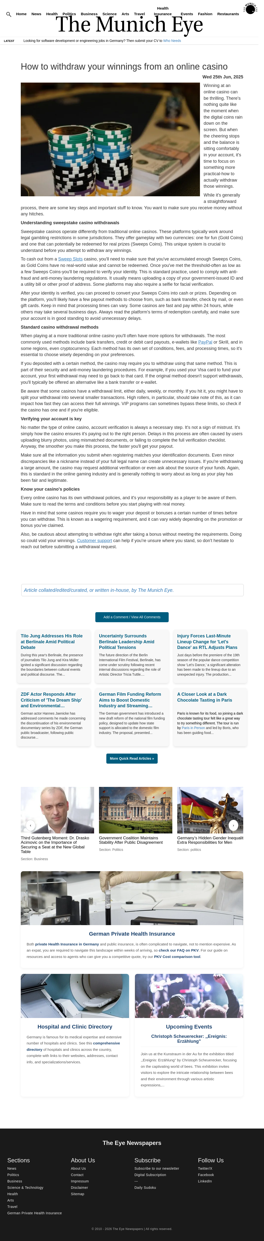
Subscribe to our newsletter (156, 1168)
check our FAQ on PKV (178, 950)
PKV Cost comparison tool (177, 957)
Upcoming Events (189, 1027)
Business (89, 14)
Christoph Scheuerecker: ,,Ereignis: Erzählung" (189, 1039)
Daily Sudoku (145, 1188)
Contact (77, 1175)
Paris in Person (193, 728)
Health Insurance (163, 11)
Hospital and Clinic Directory (74, 1027)
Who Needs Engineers (180, 41)
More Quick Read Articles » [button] (132, 758)
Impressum (80, 1181)
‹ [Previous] (30, 825)
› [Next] (233, 825)
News (36, 14)
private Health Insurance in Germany (67, 944)
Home (21, 14)
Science (109, 14)
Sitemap (77, 1194)
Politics (69, 14)
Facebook (206, 1175)
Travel (139, 14)
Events (187, 14)
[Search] (8, 14)
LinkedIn (205, 1181)
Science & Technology (25, 1188)
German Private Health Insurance (132, 934)
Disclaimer (79, 1188)
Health (52, 14)
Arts (125, 14)
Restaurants (228, 14)
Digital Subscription (150, 1175)
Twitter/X (205, 1168)
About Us (78, 1168)
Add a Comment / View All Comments (131, 617)
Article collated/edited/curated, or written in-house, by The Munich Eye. (99, 590)
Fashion (205, 14)
